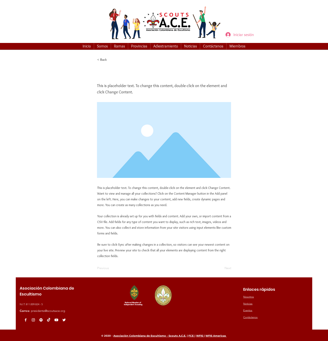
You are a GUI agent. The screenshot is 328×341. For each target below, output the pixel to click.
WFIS (200, 335)
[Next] (221, 268)
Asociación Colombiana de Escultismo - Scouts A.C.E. (149, 335)
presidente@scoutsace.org (48, 311)
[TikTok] (49, 320)
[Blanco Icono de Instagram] (33, 320)
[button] (102, 46)
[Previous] (110, 268)
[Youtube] (56, 320)
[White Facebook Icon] (25, 320)
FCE (191, 335)
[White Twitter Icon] (64, 320)
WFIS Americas (216, 335)
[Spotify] (41, 320)
